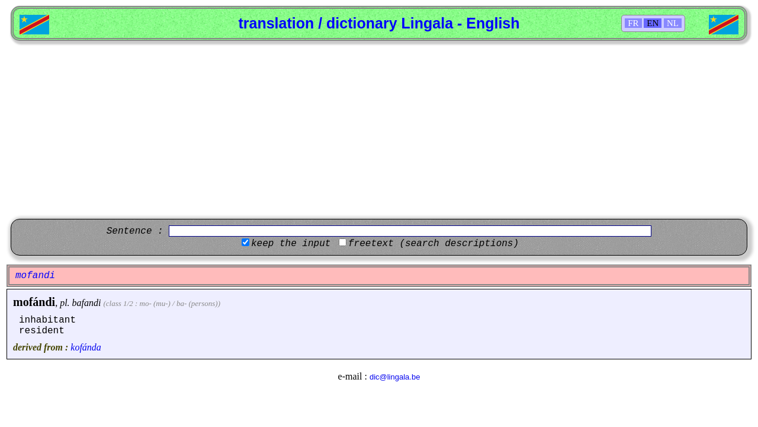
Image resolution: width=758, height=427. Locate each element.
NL (673, 23)
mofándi (34, 301)
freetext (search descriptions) (433, 243)
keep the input (290, 243)
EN (653, 23)
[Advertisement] (379, 130)
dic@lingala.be (395, 376)
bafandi (86, 303)
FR (633, 23)
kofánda (85, 347)
